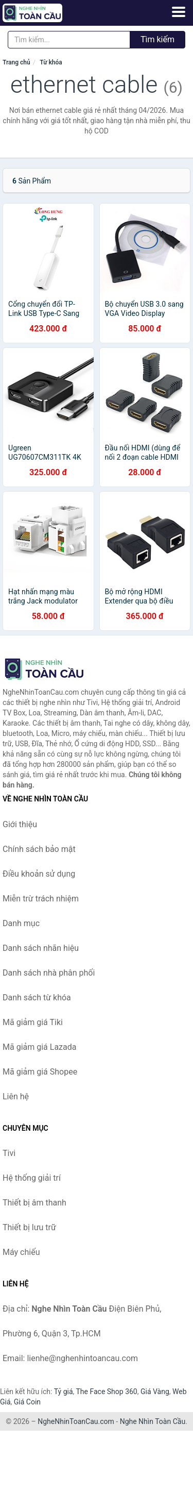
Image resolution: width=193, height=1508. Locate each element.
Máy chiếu (21, 1252)
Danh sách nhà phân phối (49, 973)
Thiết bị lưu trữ (29, 1227)
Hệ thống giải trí (32, 1178)
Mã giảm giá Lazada (39, 1047)
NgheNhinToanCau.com (76, 1421)
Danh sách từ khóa (37, 997)
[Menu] (178, 12)
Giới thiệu (20, 824)
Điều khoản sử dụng (39, 874)
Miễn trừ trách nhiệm (41, 898)
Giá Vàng (155, 1391)
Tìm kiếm (157, 39)
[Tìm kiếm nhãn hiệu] (69, 39)
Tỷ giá (63, 1391)
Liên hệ (16, 1096)
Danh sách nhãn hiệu (41, 948)
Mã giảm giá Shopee (40, 1072)
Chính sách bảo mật (39, 849)
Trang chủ (16, 62)
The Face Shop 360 (106, 1391)
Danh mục (21, 923)
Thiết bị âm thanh (34, 1203)
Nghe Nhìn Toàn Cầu (152, 1421)
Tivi (9, 1153)
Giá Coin (27, 1402)
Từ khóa (51, 62)
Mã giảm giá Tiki (33, 1022)
